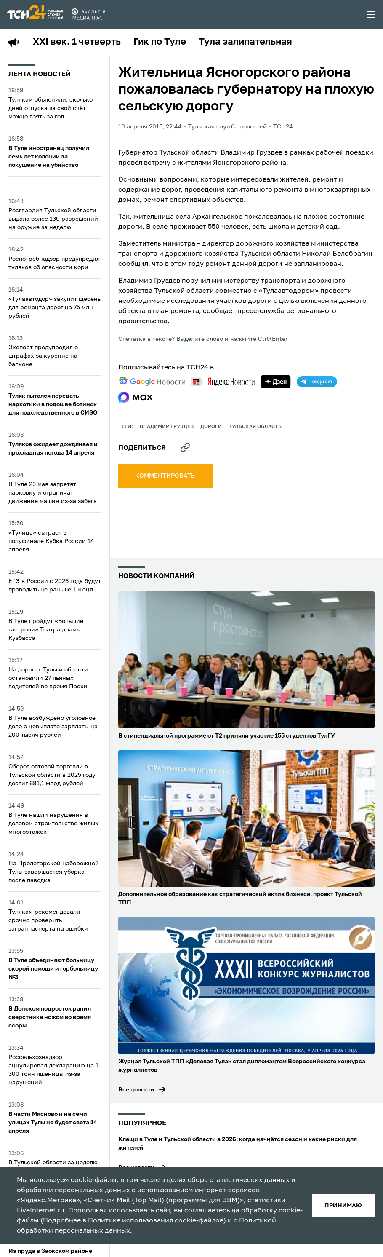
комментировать (165, 476)
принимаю (343, 1206)
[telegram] (317, 381)
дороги (211, 426)
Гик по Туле (159, 42)
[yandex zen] (276, 381)
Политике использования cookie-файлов (155, 1220)
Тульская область (255, 426)
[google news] (152, 381)
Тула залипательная (245, 42)
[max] (135, 397)
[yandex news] (223, 381)
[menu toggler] (371, 14)
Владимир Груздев (167, 426)
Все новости (136, 1090)
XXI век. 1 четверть (77, 42)
